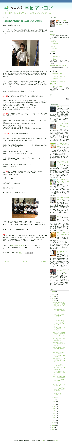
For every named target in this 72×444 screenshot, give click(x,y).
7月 (54, 406)
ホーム (25, 261)
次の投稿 (6, 261)
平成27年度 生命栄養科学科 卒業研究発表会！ (59, 310)
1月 (54, 420)
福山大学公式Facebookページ (58, 65)
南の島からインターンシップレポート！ (59, 393)
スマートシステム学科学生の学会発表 (59, 364)
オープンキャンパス (56, 86)
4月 (54, 413)
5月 (54, 411)
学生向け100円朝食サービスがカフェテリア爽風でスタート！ (63, 145)
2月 (54, 417)
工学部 (53, 46)
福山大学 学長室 (62, 21)
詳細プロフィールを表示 (62, 24)
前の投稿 (43, 261)
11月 (54, 397)
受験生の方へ (53, 84)
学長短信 (53, 59)
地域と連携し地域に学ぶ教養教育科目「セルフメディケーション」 (59, 316)
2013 (53, 425)
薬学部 (53, 51)
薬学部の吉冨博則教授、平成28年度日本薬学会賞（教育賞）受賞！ (59, 304)
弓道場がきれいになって (17, 245)
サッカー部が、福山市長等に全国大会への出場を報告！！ (59, 389)
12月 (54, 300)
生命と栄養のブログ (56, 73)
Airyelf (42, 440)
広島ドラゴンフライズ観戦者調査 (59, 368)
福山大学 (52, 34)
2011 (53, 429)
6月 (54, 408)
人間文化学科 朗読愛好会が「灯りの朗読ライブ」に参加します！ (59, 334)
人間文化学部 (54, 43)
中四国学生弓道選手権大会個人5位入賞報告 (59, 349)
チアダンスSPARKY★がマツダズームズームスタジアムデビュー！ (63, 271)
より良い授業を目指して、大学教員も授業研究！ (59, 373)
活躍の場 (59, 107)
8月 (54, 404)
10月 (54, 399)
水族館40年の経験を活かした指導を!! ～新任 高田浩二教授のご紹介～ (59, 354)
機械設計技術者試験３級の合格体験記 (63, 198)
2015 (53, 298)
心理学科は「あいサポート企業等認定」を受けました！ (59, 344)
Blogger (56, 440)
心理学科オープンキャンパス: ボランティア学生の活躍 (63, 163)
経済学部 (53, 41)
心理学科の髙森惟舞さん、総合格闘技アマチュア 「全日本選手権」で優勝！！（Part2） (59, 379)
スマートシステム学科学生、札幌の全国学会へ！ (63, 234)
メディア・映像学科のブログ (58, 76)
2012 (53, 427)
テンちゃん (60, 216)
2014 (53, 423)
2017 (53, 294)
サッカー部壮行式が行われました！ (59, 385)
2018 (53, 291)
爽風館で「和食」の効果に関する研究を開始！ (59, 360)
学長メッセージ (55, 56)
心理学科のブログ (55, 79)
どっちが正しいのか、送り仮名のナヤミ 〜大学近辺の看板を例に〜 (63, 125)
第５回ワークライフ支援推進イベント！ (59, 339)
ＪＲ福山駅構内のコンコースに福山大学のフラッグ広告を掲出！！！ (59, 322)
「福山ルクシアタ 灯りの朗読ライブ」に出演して (59, 328)
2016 (53, 296)
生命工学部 (54, 48)
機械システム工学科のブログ (58, 81)
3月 (54, 415)
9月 (54, 401)
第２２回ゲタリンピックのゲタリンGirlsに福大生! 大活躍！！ (63, 181)
